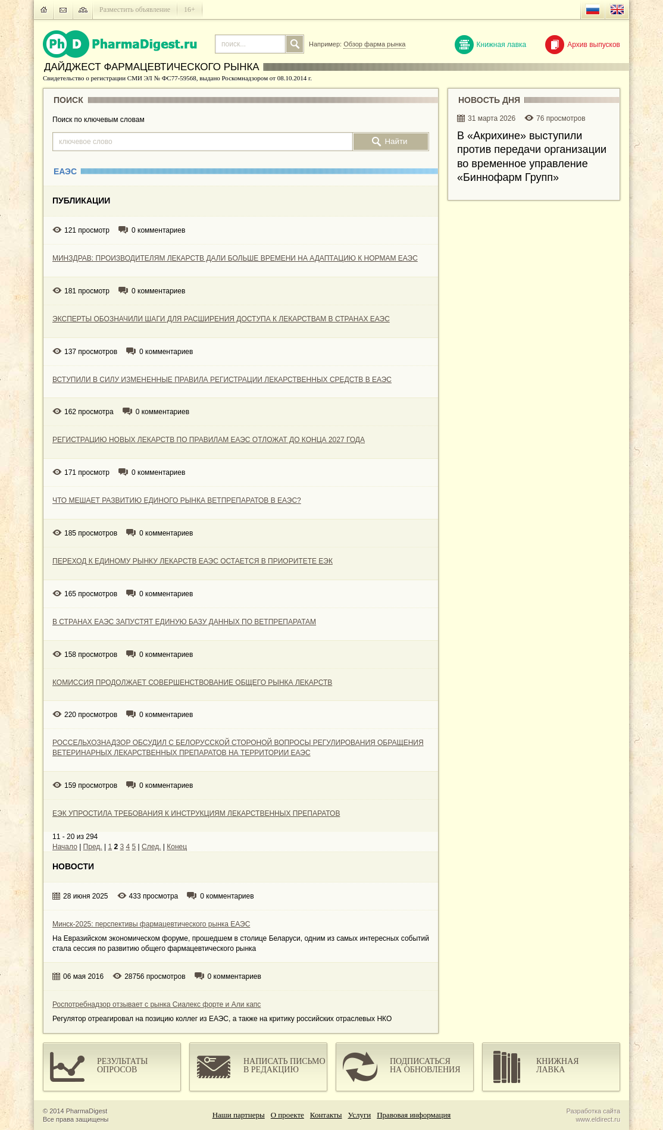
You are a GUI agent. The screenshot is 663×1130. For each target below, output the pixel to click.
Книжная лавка (491, 44)
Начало (64, 847)
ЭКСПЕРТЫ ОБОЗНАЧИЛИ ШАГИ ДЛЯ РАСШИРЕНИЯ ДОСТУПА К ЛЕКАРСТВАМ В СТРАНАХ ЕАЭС (221, 319)
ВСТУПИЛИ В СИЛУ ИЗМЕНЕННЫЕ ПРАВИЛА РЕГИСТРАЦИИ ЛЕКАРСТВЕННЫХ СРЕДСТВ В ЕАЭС (222, 379)
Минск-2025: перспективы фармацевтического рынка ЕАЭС (151, 924)
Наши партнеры (238, 1114)
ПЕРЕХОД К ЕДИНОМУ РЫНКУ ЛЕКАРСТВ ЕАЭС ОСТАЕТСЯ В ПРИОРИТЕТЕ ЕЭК (192, 561)
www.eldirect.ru (598, 1119)
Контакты (326, 1114)
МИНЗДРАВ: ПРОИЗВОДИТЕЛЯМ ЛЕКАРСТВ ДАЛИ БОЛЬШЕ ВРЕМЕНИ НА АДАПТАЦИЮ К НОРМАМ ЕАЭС (235, 258)
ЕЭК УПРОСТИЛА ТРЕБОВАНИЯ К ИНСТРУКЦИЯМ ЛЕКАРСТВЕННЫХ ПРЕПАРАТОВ (196, 813)
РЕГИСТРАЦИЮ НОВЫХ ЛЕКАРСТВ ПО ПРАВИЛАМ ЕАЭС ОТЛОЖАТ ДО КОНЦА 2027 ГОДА (208, 440)
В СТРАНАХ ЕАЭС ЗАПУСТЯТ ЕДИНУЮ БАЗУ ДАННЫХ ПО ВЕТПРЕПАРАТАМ (184, 622)
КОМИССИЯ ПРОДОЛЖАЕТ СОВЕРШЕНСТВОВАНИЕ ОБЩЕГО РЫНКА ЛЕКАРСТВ (192, 682)
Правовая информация (414, 1114)
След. (151, 847)
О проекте (287, 1114)
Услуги (359, 1114)
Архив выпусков (582, 44)
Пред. (92, 847)
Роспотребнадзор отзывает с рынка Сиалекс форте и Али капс (156, 1004)
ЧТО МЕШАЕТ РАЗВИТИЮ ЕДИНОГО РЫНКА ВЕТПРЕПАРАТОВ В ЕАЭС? (176, 500)
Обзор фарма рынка (374, 44)
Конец (177, 847)
